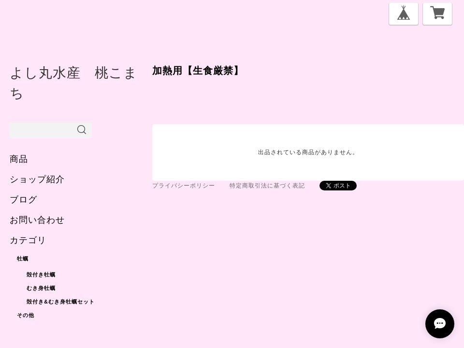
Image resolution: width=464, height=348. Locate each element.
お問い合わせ (37, 220)
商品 (19, 159)
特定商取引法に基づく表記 (267, 185)
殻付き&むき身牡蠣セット (61, 301)
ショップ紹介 (37, 179)
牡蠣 (23, 258)
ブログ (23, 199)
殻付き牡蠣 (41, 274)
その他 (25, 315)
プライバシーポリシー (183, 185)
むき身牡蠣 (41, 288)
